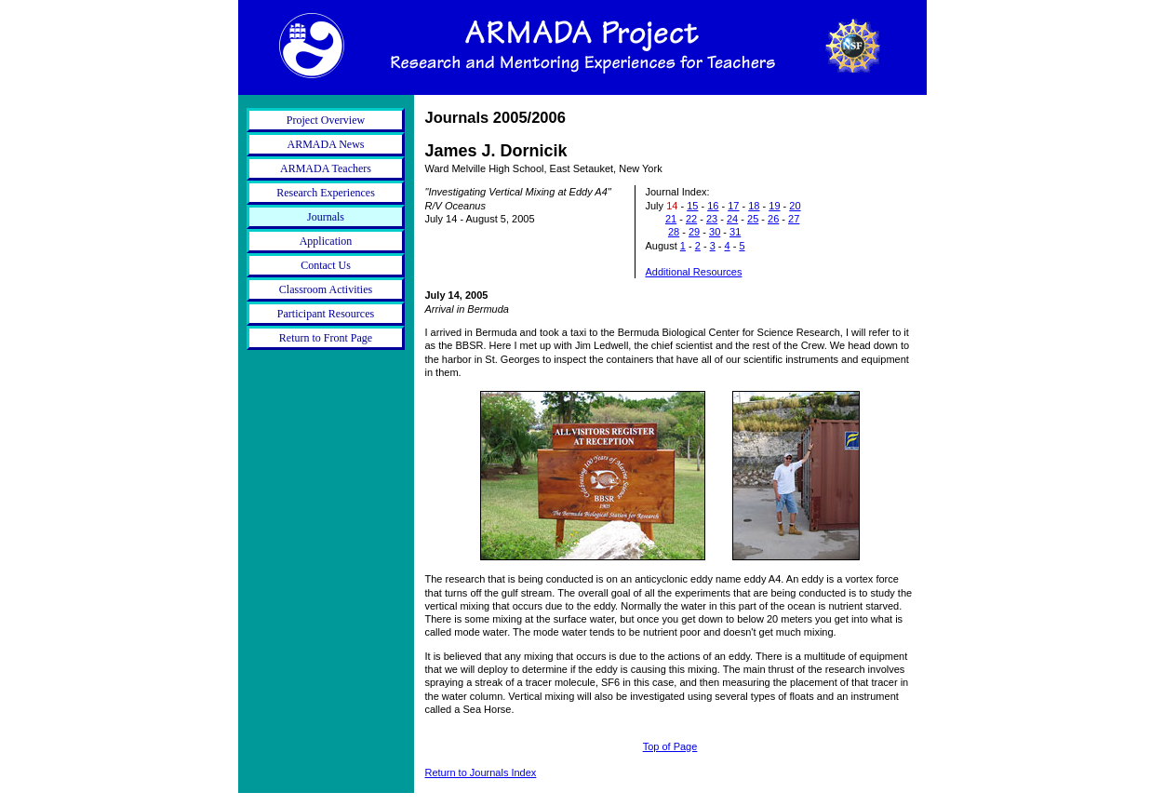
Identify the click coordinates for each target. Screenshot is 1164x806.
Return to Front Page (325, 337)
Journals (325, 216)
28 (673, 231)
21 (670, 218)
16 (712, 205)
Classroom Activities (325, 289)
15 (692, 205)
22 (691, 218)
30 (714, 231)
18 (753, 205)
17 (733, 205)
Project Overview (326, 120)
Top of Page (670, 746)
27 (793, 218)
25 (752, 218)
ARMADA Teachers (325, 168)
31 (735, 231)
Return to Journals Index (481, 772)
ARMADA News (325, 144)
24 (732, 218)
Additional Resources (694, 271)
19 (774, 205)
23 (711, 218)
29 (694, 231)
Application (326, 241)
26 (773, 218)
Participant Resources (325, 313)
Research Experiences (325, 192)
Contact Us (326, 265)
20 (794, 205)
